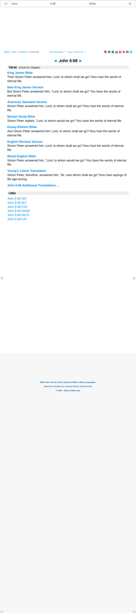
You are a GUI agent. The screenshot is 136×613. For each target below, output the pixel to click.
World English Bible (21, 156)
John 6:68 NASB (18, 211)
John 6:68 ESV (17, 207)
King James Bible (20, 73)
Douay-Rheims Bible (22, 127)
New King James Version (25, 87)
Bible (6, 52)
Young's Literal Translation (26, 171)
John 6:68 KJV (17, 219)
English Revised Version (25, 141)
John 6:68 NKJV (18, 215)
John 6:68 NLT (17, 202)
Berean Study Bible (21, 116)
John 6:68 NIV (17, 198)
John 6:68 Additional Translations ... (33, 185)
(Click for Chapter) (28, 67)
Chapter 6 (23, 52)
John (13, 52)
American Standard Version (27, 102)
